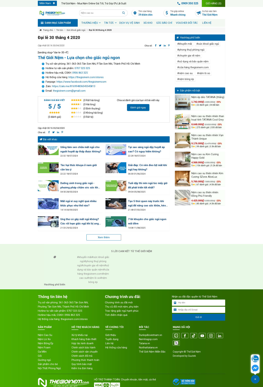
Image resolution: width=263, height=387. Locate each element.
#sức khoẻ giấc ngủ (207, 43)
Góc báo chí (164, 22)
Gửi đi (198, 317)
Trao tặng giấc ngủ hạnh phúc (122, 310)
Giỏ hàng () (213, 3)
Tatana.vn (144, 343)
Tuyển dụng (111, 339)
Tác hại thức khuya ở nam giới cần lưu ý (78, 167)
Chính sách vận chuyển (84, 351)
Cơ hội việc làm (213, 13)
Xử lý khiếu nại (79, 335)
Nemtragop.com (148, 339)
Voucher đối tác (187, 22)
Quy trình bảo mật (81, 364)
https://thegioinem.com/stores (86, 77)
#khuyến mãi (184, 43)
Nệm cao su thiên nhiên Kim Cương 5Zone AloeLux (207, 175)
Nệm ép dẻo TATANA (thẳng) (207, 97)
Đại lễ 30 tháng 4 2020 (100, 30)
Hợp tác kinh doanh (82, 343)
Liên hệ (206, 22)
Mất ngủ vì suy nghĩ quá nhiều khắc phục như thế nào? (78, 203)
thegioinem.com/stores (74, 319)
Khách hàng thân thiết (83, 339)
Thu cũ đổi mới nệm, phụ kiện (121, 306)
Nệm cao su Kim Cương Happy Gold (205, 156)
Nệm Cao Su (45, 335)
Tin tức (109, 22)
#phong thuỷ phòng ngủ (190, 49)
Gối (40, 355)
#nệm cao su (185, 73)
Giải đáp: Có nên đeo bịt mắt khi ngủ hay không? (147, 167)
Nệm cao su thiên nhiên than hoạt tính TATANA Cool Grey (207, 118)
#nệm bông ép (185, 79)
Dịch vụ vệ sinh (129, 22)
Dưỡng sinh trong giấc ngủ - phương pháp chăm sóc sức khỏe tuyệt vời (80, 186)
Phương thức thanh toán (85, 360)
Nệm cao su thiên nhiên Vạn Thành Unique (207, 137)
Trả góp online (181, 13)
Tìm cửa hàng (150, 13)
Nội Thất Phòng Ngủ (49, 368)
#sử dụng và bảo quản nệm (193, 61)
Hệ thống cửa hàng (116, 347)
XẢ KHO (147, 22)
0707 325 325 (82, 68)
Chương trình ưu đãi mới (119, 302)
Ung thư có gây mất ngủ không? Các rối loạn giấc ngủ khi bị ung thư (79, 222)
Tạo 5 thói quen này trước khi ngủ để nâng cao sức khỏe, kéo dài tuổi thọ (147, 204)
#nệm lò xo (203, 73)
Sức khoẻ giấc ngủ (76, 30)
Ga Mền (42, 351)
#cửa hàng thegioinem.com (193, 67)
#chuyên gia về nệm (188, 55)
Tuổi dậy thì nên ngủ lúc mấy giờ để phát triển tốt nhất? (147, 185)
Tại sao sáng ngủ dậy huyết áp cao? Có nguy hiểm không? (146, 149)
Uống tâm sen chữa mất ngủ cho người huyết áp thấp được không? (80, 149)
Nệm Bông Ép (45, 343)
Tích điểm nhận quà (116, 315)
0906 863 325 (80, 72)
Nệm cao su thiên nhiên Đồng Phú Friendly (204, 194)
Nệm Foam (44, 347)
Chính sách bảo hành (83, 347)
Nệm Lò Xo (44, 339)
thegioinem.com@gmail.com (69, 90)
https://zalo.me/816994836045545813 (73, 86)
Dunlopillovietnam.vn (150, 335)
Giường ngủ (44, 360)
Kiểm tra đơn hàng (81, 368)
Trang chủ (48, 30)
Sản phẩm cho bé (48, 364)
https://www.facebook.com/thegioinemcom (81, 81)
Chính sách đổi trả (81, 355)
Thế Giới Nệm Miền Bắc (152, 351)
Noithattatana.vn (148, 347)
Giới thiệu (110, 335)
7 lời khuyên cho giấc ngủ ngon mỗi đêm (147, 221)
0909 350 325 (187, 3)
